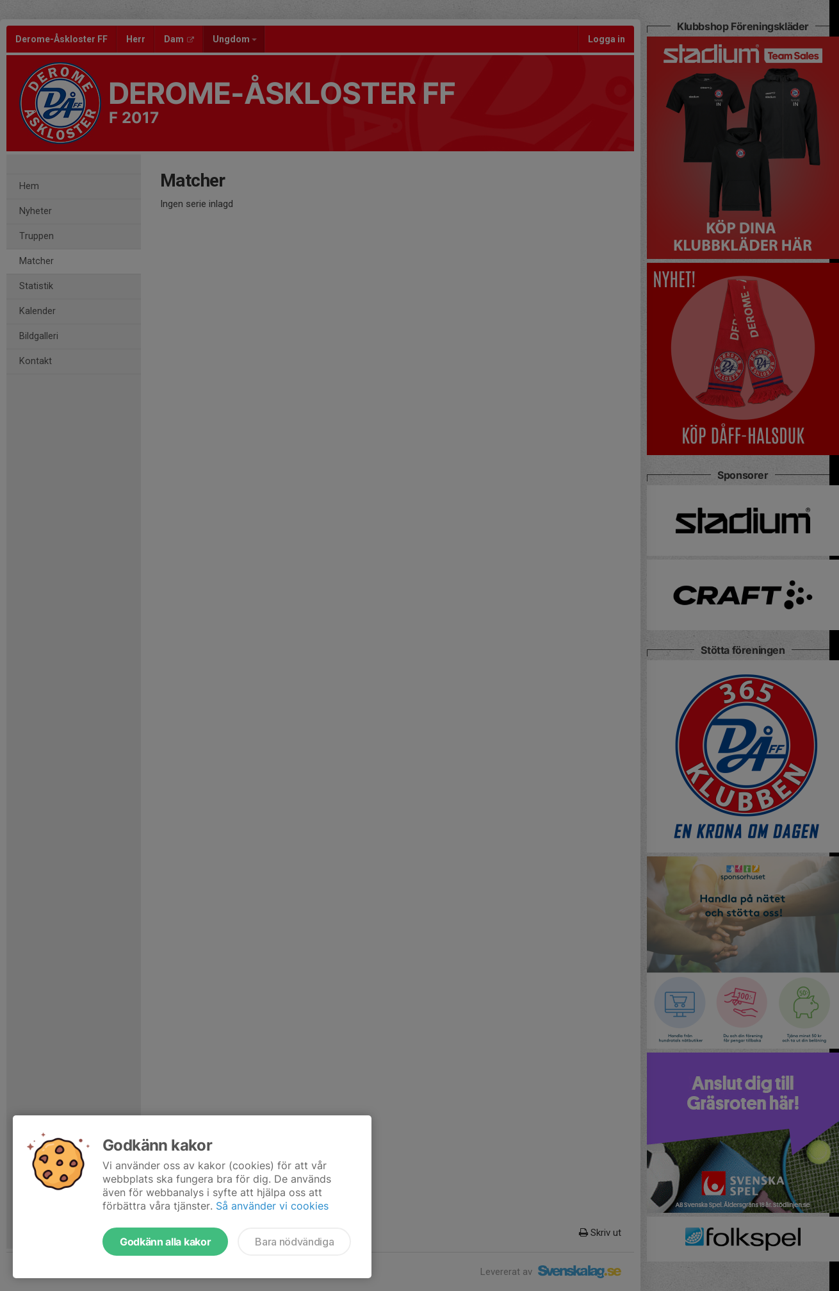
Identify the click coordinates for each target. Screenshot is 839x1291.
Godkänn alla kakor (165, 1241)
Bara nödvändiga (294, 1241)
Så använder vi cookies (272, 1205)
